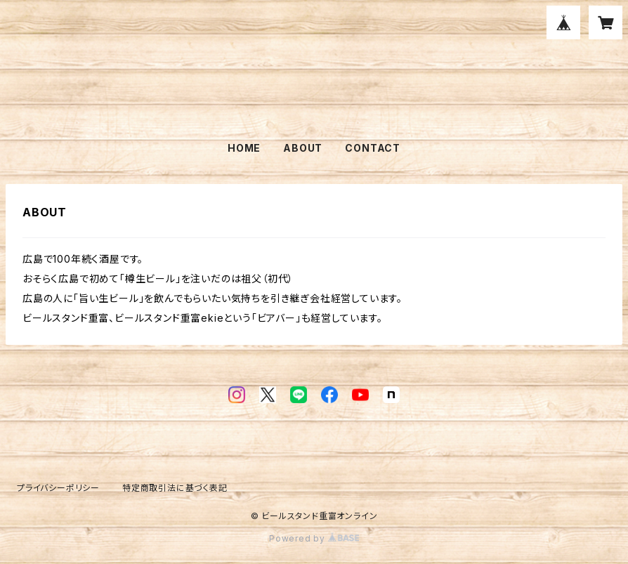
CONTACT (372, 148)
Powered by (314, 538)
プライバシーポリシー (58, 488)
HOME (244, 148)
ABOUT (302, 148)
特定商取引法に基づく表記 (175, 488)
